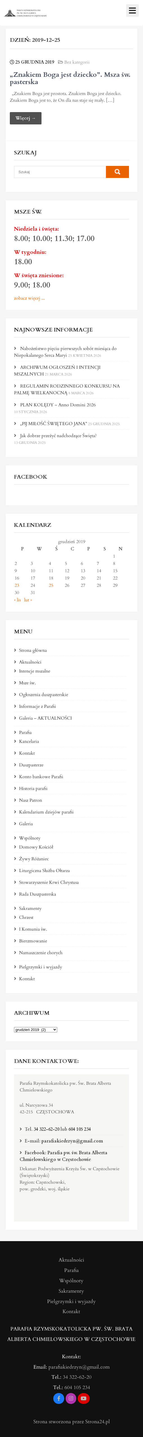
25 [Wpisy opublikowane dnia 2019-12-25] (51, 585)
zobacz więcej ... (29, 298)
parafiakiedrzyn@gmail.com (72, 1141)
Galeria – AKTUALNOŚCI (45, 718)
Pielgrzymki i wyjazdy (40, 967)
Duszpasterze (31, 765)
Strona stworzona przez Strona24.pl (71, 1421)
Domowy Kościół (36, 847)
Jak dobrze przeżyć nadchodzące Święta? (58, 436)
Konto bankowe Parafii (41, 777)
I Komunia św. (33, 929)
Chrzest (26, 917)
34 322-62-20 (46, 1129)
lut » (28, 600)
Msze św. (27, 683)
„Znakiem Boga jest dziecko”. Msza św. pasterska (70, 78)
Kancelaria (29, 741)
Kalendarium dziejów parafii (46, 812)
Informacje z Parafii (37, 706)
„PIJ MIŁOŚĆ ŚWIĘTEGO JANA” (53, 424)
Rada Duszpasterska (37, 894)
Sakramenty (30, 908)
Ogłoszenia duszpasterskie (43, 695)
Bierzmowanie (33, 941)
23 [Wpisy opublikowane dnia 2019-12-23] (17, 585)
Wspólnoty (29, 838)
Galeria (26, 824)
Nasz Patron (30, 800)
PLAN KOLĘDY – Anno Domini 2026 (58, 405)
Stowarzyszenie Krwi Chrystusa (49, 882)
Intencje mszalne (34, 671)
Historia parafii (33, 788)
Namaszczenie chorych (41, 953)
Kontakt (27, 753)
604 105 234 (79, 1129)
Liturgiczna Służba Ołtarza (44, 871)
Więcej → (25, 118)
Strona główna (33, 650)
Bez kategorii (77, 62)
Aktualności (30, 662)
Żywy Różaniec (34, 859)
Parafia (25, 732)
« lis (17, 600)
